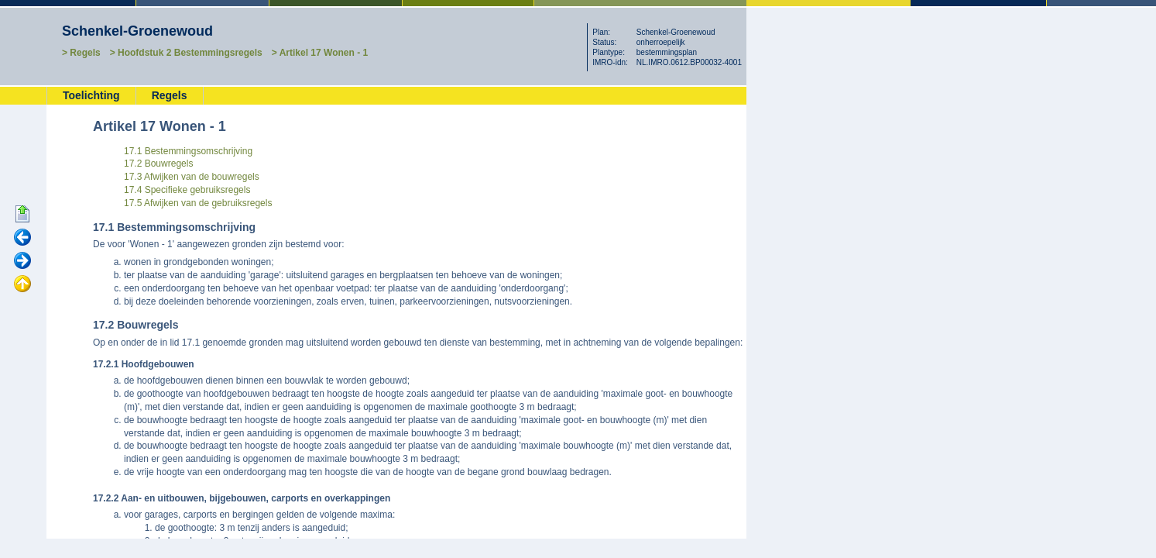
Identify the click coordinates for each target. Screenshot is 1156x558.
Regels (85, 52)
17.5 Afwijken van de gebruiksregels (198, 203)
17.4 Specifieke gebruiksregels (187, 189)
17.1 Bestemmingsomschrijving (188, 151)
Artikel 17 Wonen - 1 (324, 52)
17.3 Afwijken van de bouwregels (191, 176)
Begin (22, 214)
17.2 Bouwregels (158, 163)
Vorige (22, 238)
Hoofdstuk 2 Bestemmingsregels (190, 52)
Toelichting (91, 95)
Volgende (22, 261)
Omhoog (22, 284)
